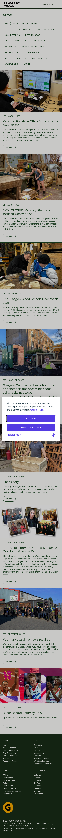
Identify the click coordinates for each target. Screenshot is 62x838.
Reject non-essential (31, 427)
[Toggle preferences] (14, 435)
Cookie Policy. (37, 410)
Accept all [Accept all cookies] (31, 418)
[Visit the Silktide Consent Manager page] (53, 435)
